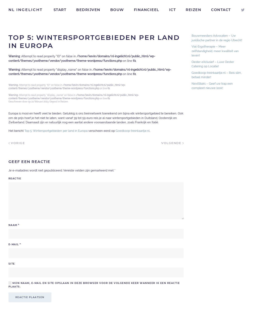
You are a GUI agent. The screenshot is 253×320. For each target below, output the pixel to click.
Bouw (117, 10)
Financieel (146, 10)
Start (60, 10)
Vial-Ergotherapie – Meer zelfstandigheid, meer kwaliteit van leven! (215, 51)
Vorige (16, 143)
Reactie (14, 178)
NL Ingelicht (25, 9)
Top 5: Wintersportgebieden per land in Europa (56, 131)
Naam (13, 225)
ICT (172, 10)
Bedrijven (88, 10)
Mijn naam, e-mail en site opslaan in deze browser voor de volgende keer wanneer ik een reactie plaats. (94, 284)
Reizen (193, 10)
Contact (221, 10)
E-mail (14, 244)
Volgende (172, 143)
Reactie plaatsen (29, 297)
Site (11, 263)
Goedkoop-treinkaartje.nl (133, 131)
